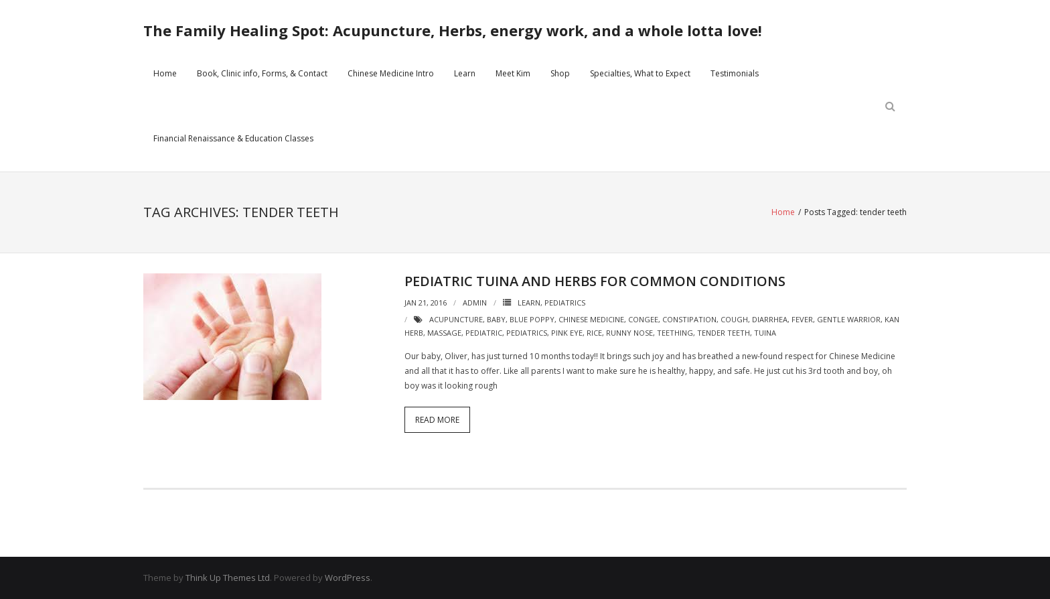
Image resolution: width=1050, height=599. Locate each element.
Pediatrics (564, 302)
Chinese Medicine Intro (391, 73)
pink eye (567, 333)
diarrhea (770, 319)
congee (643, 319)
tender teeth (723, 333)
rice (594, 333)
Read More (437, 419)
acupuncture (456, 319)
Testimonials (734, 73)
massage (444, 333)
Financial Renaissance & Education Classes (233, 138)
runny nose (629, 333)
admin (475, 302)
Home (165, 73)
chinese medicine (591, 319)
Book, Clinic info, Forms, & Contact (262, 73)
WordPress (347, 578)
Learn (464, 73)
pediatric (483, 333)
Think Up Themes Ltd (227, 578)
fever (802, 319)
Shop (560, 73)
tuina (765, 333)
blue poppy (532, 319)
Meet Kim (513, 73)
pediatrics (526, 333)
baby (496, 319)
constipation (689, 319)
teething (675, 333)
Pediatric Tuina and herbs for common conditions (594, 281)
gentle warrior (849, 319)
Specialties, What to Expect (640, 73)
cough (734, 319)
